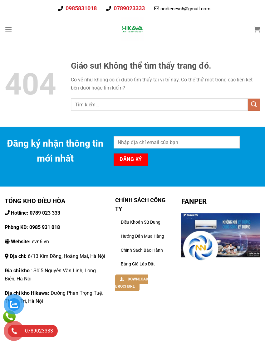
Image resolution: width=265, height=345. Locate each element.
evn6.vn (29, 242)
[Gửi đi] (254, 105)
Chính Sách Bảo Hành (142, 250)
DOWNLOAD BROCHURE (131, 283)
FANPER (194, 201)
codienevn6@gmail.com (185, 9)
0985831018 (80, 8)
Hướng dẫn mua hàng (142, 236)
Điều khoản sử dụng (140, 222)
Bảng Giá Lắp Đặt (138, 263)
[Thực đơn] (8, 29)
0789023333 (128, 8)
